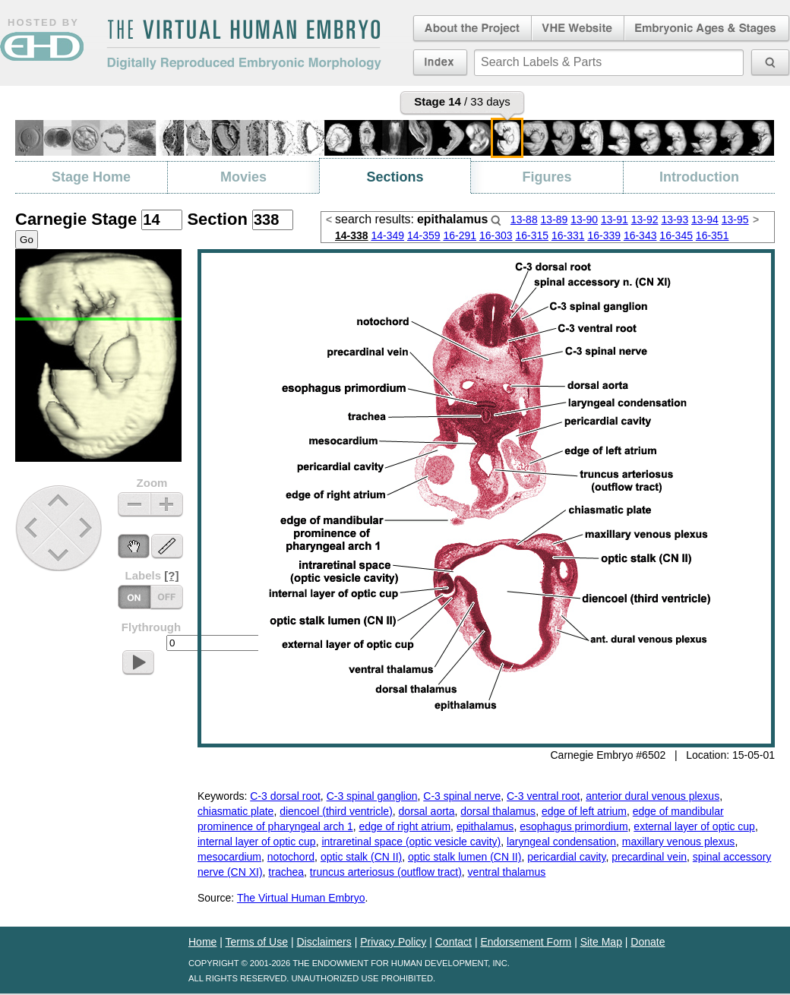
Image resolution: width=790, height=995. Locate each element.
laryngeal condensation (561, 841)
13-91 (614, 219)
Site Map (601, 942)
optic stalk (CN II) (361, 857)
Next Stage (89, 527)
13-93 (674, 219)
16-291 (459, 235)
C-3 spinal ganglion (372, 796)
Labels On (166, 597)
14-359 (424, 235)
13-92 (645, 219)
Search (496, 220)
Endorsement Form (525, 942)
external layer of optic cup (694, 826)
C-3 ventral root (543, 796)
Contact (453, 942)
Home (202, 942)
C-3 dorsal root (285, 796)
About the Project (471, 29)
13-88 (524, 219)
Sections (394, 177)
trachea (286, 872)
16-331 (568, 235)
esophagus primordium (573, 826)
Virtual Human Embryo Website (577, 29)
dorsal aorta (427, 811)
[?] (171, 575)
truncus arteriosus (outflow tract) (386, 872)
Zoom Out (134, 504)
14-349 (387, 235)
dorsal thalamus (498, 811)
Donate (647, 942)
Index (440, 62)
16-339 (604, 235)
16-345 (676, 235)
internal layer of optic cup (257, 841)
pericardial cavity (566, 857)
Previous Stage (32, 527)
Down (60, 555)
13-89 (554, 219)
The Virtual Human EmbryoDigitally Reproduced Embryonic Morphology (243, 45)
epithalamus (485, 826)
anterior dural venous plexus (652, 796)
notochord (290, 857)
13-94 (705, 219)
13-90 (584, 219)
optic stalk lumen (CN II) (464, 857)
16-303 (496, 235)
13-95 (735, 219)
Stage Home (91, 177)
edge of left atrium (584, 811)
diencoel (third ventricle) (336, 811)
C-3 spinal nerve (462, 796)
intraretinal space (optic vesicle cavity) (411, 841)
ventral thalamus (507, 872)
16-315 (531, 235)
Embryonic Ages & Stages (707, 29)
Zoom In (166, 504)
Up (59, 501)
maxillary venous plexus (678, 841)
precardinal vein (649, 857)
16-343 (640, 235)
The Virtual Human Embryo (301, 898)
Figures (546, 177)
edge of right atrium (404, 826)
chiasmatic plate (235, 811)
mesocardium (229, 857)
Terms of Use (257, 942)
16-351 (712, 235)
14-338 (351, 235)
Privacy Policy (393, 942)
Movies (243, 177)
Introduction (699, 177)
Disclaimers (323, 942)
